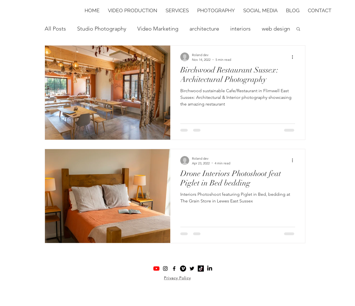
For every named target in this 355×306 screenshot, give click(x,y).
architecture (204, 28)
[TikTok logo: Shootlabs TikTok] (201, 268)
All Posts (55, 28)
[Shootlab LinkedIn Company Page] (210, 268)
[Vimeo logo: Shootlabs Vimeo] (183, 268)
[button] (177, 11)
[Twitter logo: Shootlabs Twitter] (192, 268)
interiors (240, 28)
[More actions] (294, 57)
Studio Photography (101, 28)
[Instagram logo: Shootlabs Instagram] (165, 268)
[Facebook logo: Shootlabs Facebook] (174, 268)
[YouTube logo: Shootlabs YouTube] (156, 268)
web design (276, 28)
